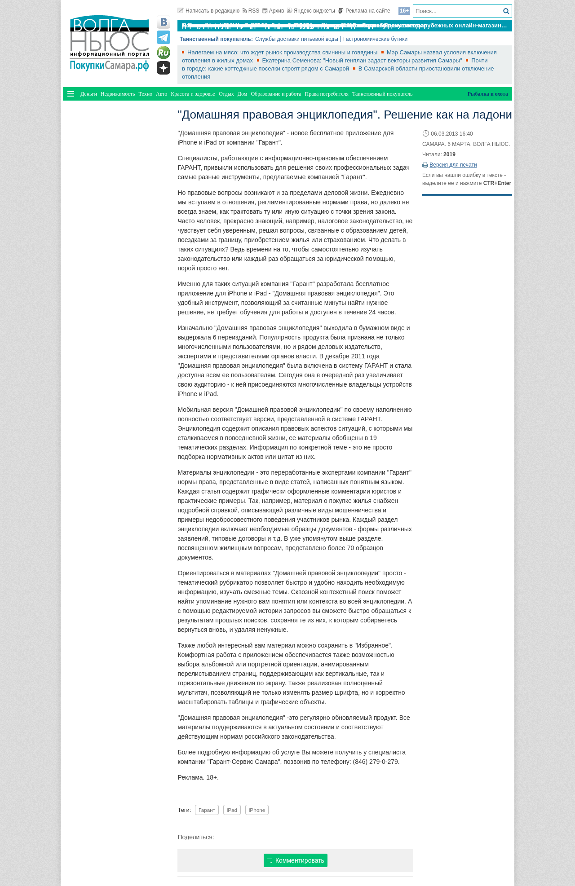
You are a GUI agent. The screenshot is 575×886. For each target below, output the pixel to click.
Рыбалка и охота (488, 94)
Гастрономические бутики (375, 39)
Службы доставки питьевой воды (296, 39)
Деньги (88, 94)
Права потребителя (327, 94)
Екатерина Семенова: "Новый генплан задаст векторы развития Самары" (363, 60)
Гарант (207, 810)
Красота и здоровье (193, 94)
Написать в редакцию (208, 11)
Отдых (226, 94)
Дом (243, 94)
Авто (161, 94)
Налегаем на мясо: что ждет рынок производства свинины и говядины (283, 52)
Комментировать (295, 860)
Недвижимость (118, 94)
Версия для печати (453, 165)
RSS (251, 11)
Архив (273, 11)
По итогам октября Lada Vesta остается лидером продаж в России (278, 25)
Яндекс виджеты (311, 11)
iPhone (257, 810)
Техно (145, 94)
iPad (232, 810)
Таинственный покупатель (382, 94)
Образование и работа (276, 94)
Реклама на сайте (364, 11)
